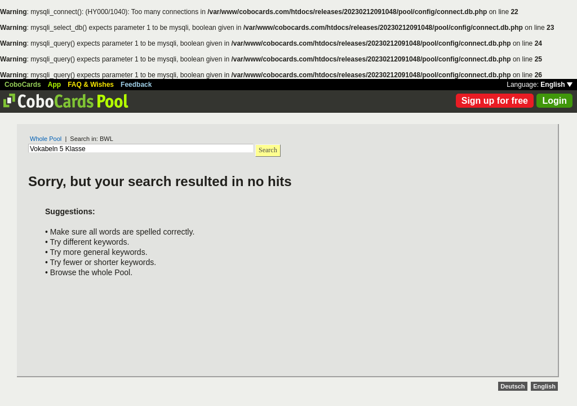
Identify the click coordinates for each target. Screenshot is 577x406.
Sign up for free (494, 100)
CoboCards (23, 85)
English (556, 85)
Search (268, 150)
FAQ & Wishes (91, 85)
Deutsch (512, 386)
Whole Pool (45, 138)
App (54, 85)
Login (554, 100)
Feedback (136, 85)
